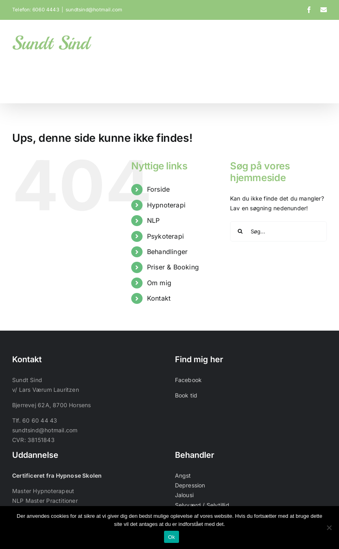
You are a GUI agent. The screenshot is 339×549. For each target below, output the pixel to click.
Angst (183, 475)
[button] (314, 80)
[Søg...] (278, 231)
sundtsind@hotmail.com (94, 9)
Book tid (186, 395)
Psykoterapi (165, 236)
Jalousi (184, 495)
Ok (171, 537)
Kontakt (159, 298)
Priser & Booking (173, 267)
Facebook (188, 379)
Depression (190, 485)
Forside (158, 190)
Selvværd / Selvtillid (202, 505)
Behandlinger (167, 252)
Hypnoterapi (166, 205)
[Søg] (240, 231)
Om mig (159, 283)
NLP (153, 221)
